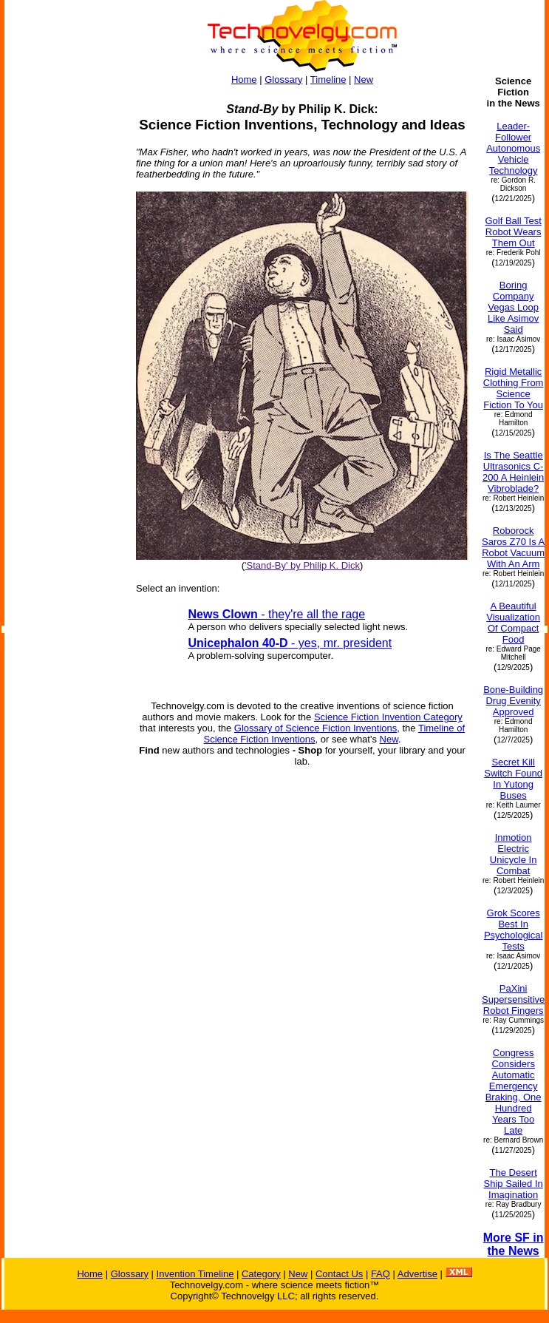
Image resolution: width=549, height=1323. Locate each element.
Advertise (417, 1273)
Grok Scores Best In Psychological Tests (513, 929)
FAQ (380, 1273)
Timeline (328, 79)
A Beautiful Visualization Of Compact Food (513, 622)
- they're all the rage (277, 614)
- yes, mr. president (290, 643)
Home (244, 79)
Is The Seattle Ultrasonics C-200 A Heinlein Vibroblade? (513, 472)
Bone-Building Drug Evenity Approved (513, 700)
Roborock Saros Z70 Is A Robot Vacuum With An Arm (513, 547)
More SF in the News (513, 1244)
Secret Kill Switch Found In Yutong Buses (513, 779)
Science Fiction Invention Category (388, 717)
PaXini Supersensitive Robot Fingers (513, 999)
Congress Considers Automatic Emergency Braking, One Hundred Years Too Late (513, 1091)
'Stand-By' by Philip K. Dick (302, 565)
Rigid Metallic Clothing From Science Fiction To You (513, 388)
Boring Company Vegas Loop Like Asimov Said (513, 307)
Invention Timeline (195, 1273)
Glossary (283, 79)
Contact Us (339, 1273)
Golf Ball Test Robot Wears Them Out (513, 231)
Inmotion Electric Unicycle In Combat (513, 854)
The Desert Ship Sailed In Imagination (513, 1183)
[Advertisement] (63, 297)
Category (261, 1273)
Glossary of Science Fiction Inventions (315, 728)
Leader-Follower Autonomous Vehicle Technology (513, 148)
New (363, 79)
